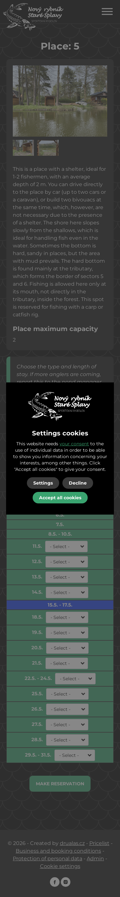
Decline (78, 483)
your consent (74, 444)
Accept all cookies (60, 498)
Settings (43, 483)
